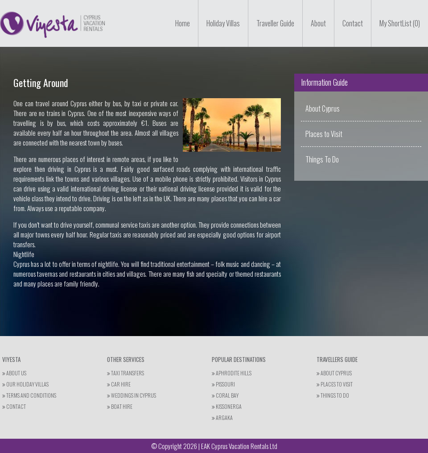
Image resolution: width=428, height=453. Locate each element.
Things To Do (322, 159)
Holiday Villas (223, 23)
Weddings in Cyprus (131, 395)
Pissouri (223, 384)
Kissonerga (227, 406)
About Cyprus (322, 108)
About (318, 23)
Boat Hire (119, 406)
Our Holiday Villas (25, 384)
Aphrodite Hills (231, 373)
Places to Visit (323, 134)
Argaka (222, 417)
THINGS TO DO (333, 395)
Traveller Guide (275, 23)
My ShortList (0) (399, 23)
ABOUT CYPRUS (334, 373)
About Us (14, 373)
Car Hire (119, 384)
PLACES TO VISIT (335, 384)
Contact (352, 23)
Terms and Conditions (29, 395)
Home (182, 23)
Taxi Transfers (125, 373)
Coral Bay (225, 395)
